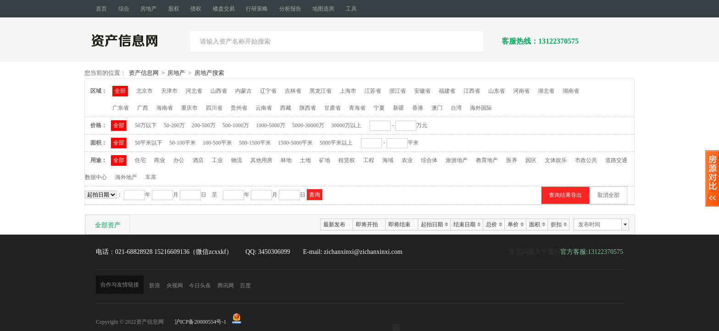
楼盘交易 (224, 9)
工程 (368, 160)
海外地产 (126, 177)
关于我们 (547, 251)
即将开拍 (367, 224)
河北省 (194, 91)
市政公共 (586, 160)
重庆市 (189, 108)
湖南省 (571, 91)
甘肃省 (332, 108)
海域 (387, 160)
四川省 (214, 108)
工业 (217, 160)
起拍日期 (432, 224)
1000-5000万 (270, 125)
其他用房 (261, 160)
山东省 (496, 91)
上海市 (348, 91)
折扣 (556, 224)
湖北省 (546, 91)
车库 (150, 177)
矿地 (324, 160)
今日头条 (200, 285)
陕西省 (307, 108)
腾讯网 (225, 285)
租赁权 (346, 160)
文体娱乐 (556, 160)
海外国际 (481, 108)
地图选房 (323, 9)
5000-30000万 (308, 125)
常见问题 (522, 251)
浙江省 (397, 91)
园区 (530, 160)
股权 (173, 9)
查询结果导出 (565, 195)
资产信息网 (144, 72)
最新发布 (334, 224)
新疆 (398, 108)
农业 (407, 160)
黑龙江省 (321, 91)
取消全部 (608, 195)
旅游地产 (457, 160)
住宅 (140, 160)
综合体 (429, 160)
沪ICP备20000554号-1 (201, 322)
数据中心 (96, 177)
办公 (178, 160)
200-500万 (204, 125)
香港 (417, 108)
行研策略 (257, 9)
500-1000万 (235, 125)
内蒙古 (243, 91)
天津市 (169, 91)
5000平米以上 (336, 143)
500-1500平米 (255, 143)
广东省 (120, 108)
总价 (491, 224)
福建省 (447, 91)
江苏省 (373, 91)
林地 (286, 160)
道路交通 (616, 160)
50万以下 (146, 125)
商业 (159, 160)
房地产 (148, 9)
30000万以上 (346, 125)
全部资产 (108, 225)
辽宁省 (268, 91)
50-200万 (174, 125)
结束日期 (465, 224)
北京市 (144, 91)
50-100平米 (182, 143)
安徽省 (422, 91)
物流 (236, 160)
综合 (123, 9)
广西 (142, 108)
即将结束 (399, 224)
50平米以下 (148, 143)
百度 (245, 285)
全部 (120, 91)
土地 (305, 160)
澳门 (436, 108)
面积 (534, 224)
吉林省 (293, 91)
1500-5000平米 (295, 143)
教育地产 (487, 160)
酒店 (198, 160)
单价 (513, 224)
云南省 (263, 108)
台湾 (456, 108)
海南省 (164, 108)
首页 (101, 9)
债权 (195, 9)
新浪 (154, 285)
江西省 (472, 91)
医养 (511, 160)
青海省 (357, 108)
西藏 (285, 108)
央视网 (174, 285)
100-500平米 (217, 143)
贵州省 (239, 108)
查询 (314, 194)
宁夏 (379, 108)
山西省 (218, 91)
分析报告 (290, 9)
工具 (351, 9)
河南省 (521, 91)
